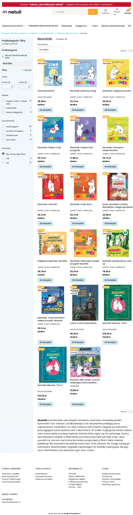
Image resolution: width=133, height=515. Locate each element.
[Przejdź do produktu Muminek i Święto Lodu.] (53, 129)
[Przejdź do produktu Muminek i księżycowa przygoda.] (85, 129)
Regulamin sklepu (77, 479)
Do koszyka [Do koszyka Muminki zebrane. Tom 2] (45, 404)
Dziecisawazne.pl (10, 502)
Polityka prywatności (78, 481)
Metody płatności (10, 476)
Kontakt (72, 473)
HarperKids (11, 108)
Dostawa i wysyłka (10, 473)
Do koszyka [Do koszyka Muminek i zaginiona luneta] (110, 110)
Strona (123, 51)
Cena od (6, 82)
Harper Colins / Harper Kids (16, 102)
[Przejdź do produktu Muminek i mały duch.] (85, 186)
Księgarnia (34, 33)
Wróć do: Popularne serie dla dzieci (14, 56)
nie (7, 162)
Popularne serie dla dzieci (67, 33)
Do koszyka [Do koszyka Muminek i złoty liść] (45, 223)
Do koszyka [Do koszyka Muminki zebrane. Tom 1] (110, 342)
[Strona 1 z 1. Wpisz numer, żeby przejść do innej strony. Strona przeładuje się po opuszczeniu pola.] (129, 50)
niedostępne (12, 126)
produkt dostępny (14, 131)
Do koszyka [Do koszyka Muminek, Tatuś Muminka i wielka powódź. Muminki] (45, 342)
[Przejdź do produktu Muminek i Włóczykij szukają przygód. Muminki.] (85, 243)
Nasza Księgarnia (14, 112)
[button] (93, 12)
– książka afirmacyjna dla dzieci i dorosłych (88, 4)
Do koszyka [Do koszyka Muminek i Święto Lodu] (45, 166)
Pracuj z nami (108, 481)
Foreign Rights (75, 484)
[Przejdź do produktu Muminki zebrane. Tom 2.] (53, 365)
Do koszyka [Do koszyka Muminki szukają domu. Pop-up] (110, 280)
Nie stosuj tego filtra (15, 154)
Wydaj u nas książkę (111, 479)
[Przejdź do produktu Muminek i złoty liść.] (53, 186)
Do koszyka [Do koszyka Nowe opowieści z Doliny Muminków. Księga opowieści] (110, 223)
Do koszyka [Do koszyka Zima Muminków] (45, 110)
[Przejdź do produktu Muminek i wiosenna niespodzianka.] (118, 129)
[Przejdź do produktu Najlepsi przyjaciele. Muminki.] (53, 243)
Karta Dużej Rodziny (11, 481)
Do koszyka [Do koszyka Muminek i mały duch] (78, 223)
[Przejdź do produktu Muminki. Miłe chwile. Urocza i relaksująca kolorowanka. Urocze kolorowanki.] (85, 362)
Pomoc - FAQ (75, 487)
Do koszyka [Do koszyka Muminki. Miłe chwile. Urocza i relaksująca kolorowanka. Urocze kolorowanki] (78, 404)
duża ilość (11, 139)
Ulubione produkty (44, 479)
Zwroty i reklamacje (11, 479)
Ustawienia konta (43, 476)
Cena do (23, 82)
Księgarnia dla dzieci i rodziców (14, 33)
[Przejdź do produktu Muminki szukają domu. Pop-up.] (118, 243)
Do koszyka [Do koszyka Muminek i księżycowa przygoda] (78, 166)
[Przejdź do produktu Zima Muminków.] (53, 73)
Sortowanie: (43, 44)
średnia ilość (12, 135)
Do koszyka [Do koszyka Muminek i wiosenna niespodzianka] (110, 166)
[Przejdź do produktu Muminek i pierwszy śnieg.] (85, 73)
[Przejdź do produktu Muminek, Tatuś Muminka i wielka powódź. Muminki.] (53, 300)
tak (7, 158)
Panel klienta (41, 473)
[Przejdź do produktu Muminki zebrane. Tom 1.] (118, 303)
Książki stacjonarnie (111, 473)
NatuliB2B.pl (7, 499)
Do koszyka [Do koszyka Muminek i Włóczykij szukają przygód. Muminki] (78, 280)
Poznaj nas (107, 476)
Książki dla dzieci (47, 33)
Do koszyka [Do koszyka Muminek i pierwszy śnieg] (78, 110)
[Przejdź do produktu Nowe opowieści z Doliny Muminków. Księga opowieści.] (118, 186)
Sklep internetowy (63, 513)
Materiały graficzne (111, 484)
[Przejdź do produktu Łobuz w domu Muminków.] (85, 303)
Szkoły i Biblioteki (76, 476)
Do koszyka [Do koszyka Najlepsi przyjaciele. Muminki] (45, 280)
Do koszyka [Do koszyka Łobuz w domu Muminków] (78, 342)
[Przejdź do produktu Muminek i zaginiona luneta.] (118, 73)
